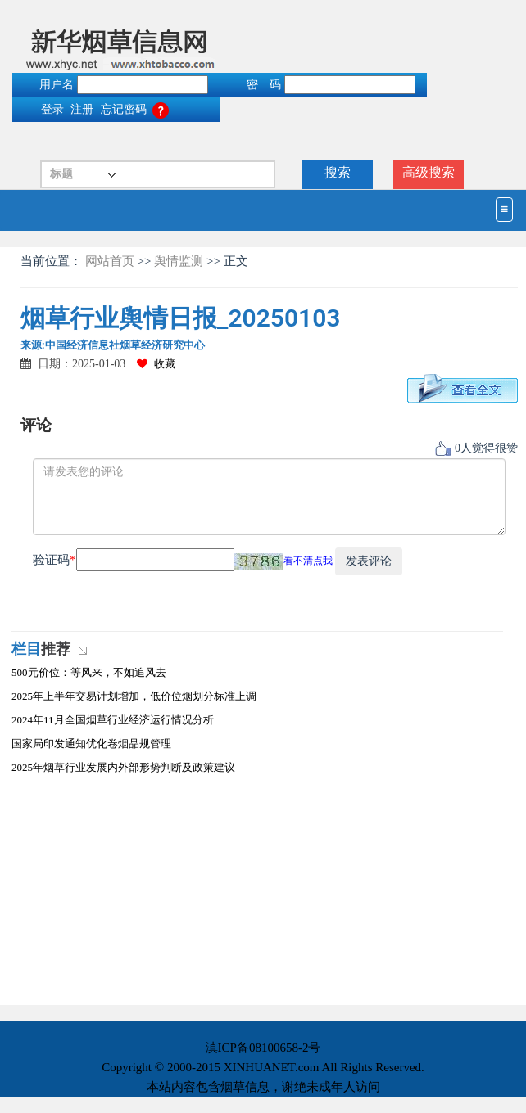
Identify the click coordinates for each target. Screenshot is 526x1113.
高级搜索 (428, 172)
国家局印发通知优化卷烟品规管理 (91, 743)
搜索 (337, 172)
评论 (36, 425)
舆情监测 (178, 261)
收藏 (156, 364)
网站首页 (111, 261)
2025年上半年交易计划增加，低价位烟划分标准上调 (133, 696)
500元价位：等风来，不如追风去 (88, 672)
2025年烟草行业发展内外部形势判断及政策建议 (123, 767)
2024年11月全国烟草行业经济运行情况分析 (112, 720)
